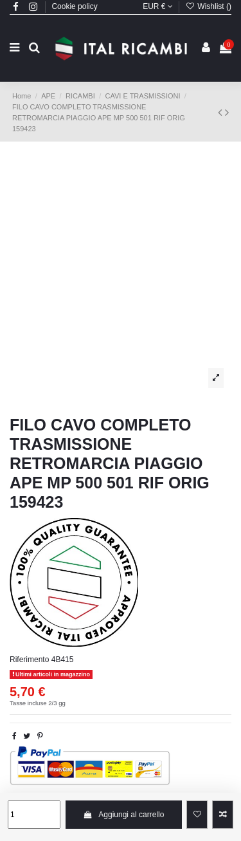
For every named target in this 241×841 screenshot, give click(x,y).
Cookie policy (74, 6)
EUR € (158, 6)
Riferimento (29, 659)
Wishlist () (208, 6)
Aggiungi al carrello (123, 814)
